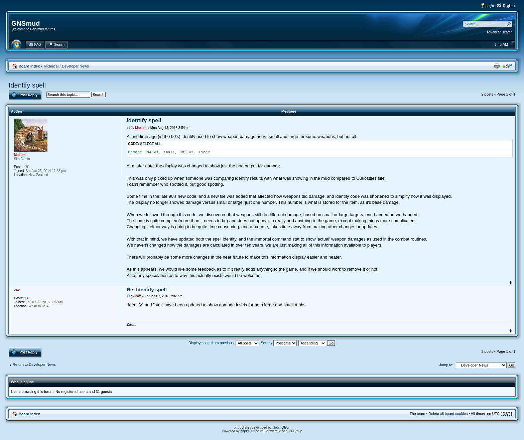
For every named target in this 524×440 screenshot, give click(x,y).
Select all (150, 144)
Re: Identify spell (147, 289)
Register (509, 6)
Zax (138, 296)
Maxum (140, 128)
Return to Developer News (34, 364)
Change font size (507, 66)
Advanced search (499, 32)
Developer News (75, 66)
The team (417, 414)
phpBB (245, 431)
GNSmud (25, 23)
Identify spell (27, 85)
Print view (497, 66)
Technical (50, 66)
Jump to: (446, 365)
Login (490, 6)
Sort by (279, 343)
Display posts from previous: (223, 343)
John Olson (281, 427)
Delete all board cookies (448, 414)
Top (511, 282)
